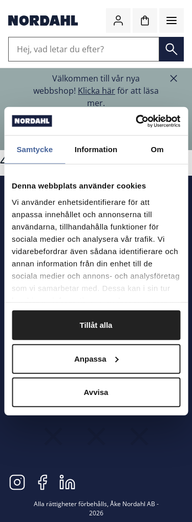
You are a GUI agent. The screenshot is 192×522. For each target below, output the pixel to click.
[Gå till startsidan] (43, 20)
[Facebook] (42, 481)
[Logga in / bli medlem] (118, 20)
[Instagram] (17, 481)
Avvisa (96, 392)
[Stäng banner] (173, 78)
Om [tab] (157, 149)
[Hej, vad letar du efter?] (83, 49)
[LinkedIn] (67, 481)
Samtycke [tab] (34, 149)
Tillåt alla (96, 325)
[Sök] (171, 49)
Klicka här (96, 90)
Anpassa (96, 358)
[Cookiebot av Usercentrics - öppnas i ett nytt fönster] (136, 121)
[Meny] (171, 20)
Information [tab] (96, 149)
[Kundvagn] (145, 20)
